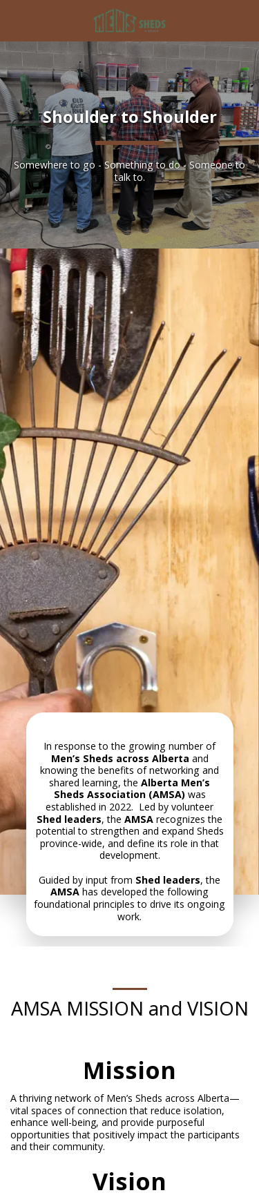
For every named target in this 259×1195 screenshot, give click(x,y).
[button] (15, 20)
